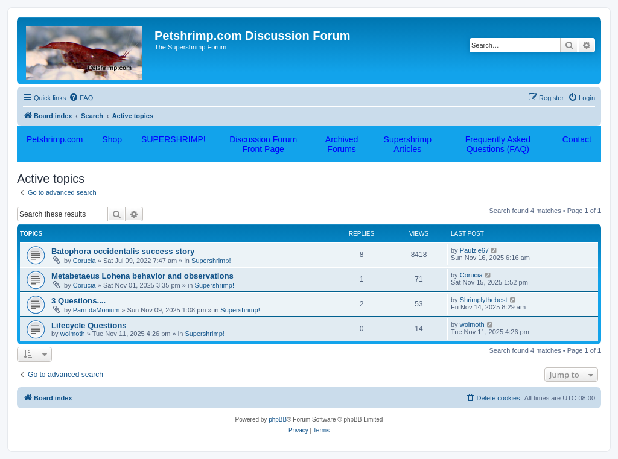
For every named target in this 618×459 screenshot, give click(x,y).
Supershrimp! (211, 260)
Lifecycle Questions (89, 325)
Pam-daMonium (96, 310)
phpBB (278, 419)
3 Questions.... (78, 300)
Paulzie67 (474, 250)
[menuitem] (81, 97)
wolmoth (72, 333)
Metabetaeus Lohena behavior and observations (142, 275)
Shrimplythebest (484, 299)
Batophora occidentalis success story (122, 251)
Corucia (84, 260)
